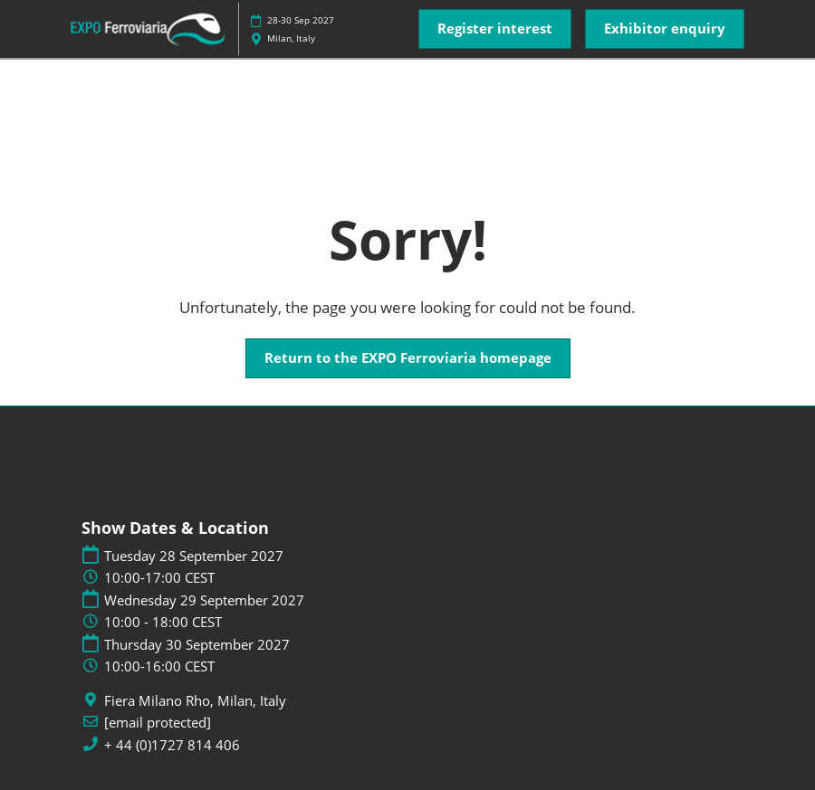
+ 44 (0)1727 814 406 (172, 745)
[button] (494, 29)
